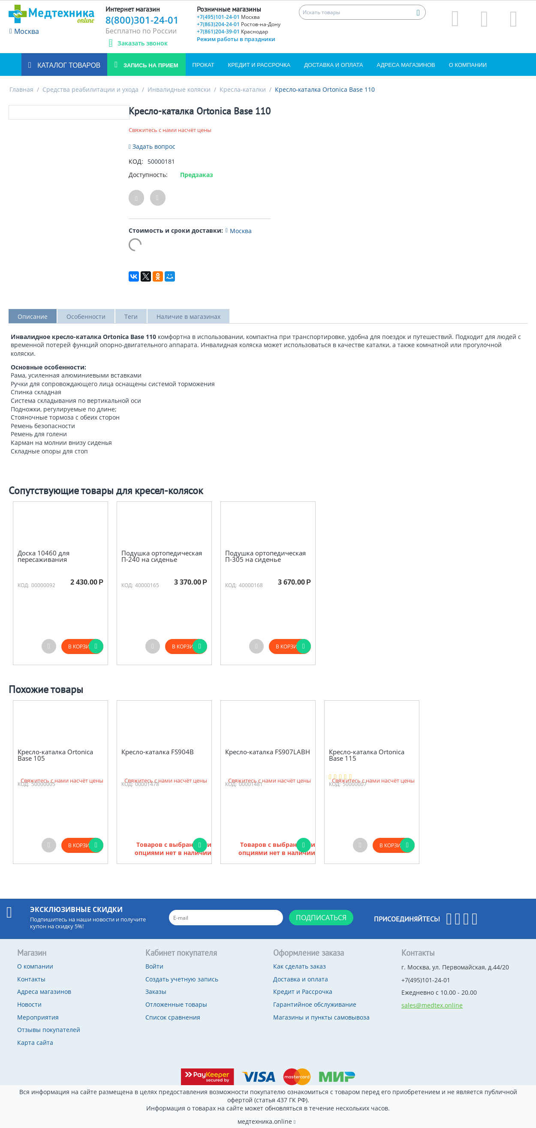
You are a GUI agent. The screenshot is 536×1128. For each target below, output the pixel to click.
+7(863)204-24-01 (238, 24)
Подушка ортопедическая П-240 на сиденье (161, 556)
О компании (468, 65)
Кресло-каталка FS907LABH (267, 752)
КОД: (136, 161)
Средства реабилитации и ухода (90, 89)
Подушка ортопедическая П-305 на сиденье (265, 556)
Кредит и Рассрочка (259, 65)
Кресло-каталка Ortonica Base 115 (366, 755)
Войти (154, 966)
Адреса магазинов (406, 65)
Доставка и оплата (333, 65)
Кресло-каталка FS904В (157, 752)
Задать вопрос (152, 146)
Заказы (155, 991)
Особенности (85, 316)
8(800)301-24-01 (142, 19)
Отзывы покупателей (48, 1030)
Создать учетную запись (181, 979)
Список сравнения (172, 1017)
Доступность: (148, 175)
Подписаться (321, 917)
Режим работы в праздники (236, 39)
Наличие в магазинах (188, 316)
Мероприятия (38, 1017)
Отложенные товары (176, 1004)
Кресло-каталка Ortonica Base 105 (55, 755)
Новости (29, 1004)
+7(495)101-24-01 (228, 17)
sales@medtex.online (432, 1005)
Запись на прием (150, 65)
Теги (131, 316)
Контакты (31, 979)
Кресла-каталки (243, 89)
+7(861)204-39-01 (232, 31)
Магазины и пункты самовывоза (321, 1017)
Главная (21, 89)
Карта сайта (35, 1042)
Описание (33, 316)
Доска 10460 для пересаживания (43, 556)
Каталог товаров (68, 65)
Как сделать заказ (299, 966)
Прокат (203, 65)
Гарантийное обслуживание (314, 1004)
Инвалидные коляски (179, 89)
